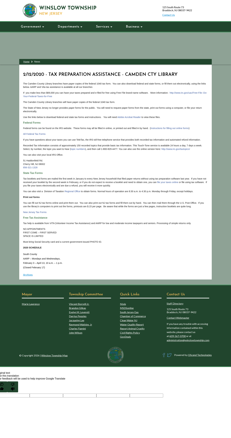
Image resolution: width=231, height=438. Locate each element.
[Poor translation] (12, 386)
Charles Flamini (77, 328)
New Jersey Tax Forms (35, 212)
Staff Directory (175, 303)
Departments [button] (70, 26)
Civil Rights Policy (130, 332)
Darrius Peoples (77, 316)
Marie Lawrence (31, 303)
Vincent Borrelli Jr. (79, 303)
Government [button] (32, 26)
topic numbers (78, 149)
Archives (28, 274)
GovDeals (125, 336)
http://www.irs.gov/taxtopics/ (175, 149)
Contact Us (168, 14)
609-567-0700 (177, 336)
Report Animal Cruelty (132, 328)
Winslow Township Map (54, 355)
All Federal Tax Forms (34, 134)
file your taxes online (167, 182)
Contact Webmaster (178, 317)
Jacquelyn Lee (76, 320)
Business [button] (134, 26)
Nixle (123, 303)
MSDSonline (127, 307)
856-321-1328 (30, 167)
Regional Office (72, 191)
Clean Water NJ (128, 320)
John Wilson (75, 332)
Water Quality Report (132, 324)
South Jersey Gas (129, 312)
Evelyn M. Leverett (79, 312)
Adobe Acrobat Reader (129, 117)
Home (26, 61)
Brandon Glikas (77, 307)
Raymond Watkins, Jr (80, 324)
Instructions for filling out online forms (170, 128)
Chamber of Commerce (133, 316)
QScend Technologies (200, 354)
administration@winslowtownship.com (188, 340)
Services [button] (104, 26)
